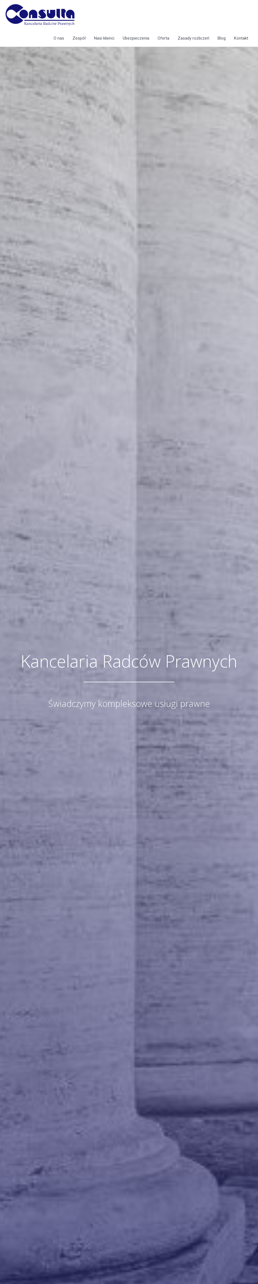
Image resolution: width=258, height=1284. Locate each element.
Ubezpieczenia (136, 38)
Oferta (163, 38)
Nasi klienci (104, 38)
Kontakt (241, 38)
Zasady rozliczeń (193, 38)
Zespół (79, 38)
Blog (222, 38)
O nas (59, 38)
